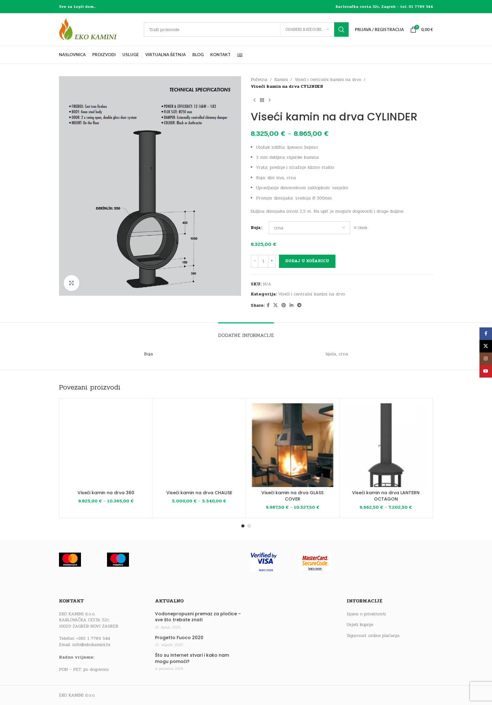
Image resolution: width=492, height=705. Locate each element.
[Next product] (269, 100)
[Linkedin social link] (291, 305)
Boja (255, 227)
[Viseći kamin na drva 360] (106, 445)
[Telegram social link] (299, 305)
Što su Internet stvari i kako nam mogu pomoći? (192, 658)
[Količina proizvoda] (263, 261)
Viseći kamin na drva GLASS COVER (292, 496)
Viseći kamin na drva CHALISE (199, 493)
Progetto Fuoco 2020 (179, 638)
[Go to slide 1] (242, 525)
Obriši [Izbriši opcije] (362, 228)
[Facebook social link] (268, 305)
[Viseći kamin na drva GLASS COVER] (292, 445)
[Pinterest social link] (284, 305)
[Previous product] (254, 100)
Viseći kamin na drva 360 (106, 493)
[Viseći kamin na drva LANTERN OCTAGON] (386, 445)
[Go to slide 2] (249, 525)
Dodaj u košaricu (307, 261)
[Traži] (246, 29)
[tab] (246, 332)
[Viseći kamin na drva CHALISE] (199, 445)
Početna (259, 79)
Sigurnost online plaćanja (373, 636)
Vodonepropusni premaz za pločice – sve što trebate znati (198, 617)
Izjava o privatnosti (366, 614)
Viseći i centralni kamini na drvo (328, 79)
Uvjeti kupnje (360, 625)
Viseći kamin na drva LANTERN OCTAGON (386, 496)
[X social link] (275, 305)
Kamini (281, 79)
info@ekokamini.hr (91, 644)
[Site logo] (98, 29)
